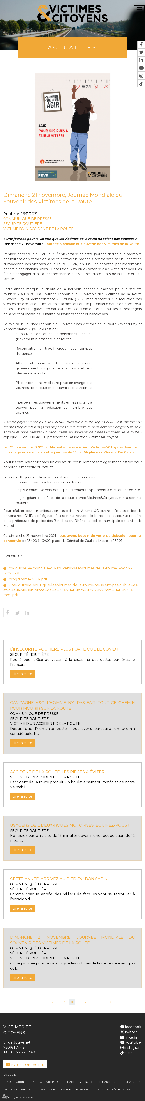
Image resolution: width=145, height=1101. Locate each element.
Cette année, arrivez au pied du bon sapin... (60, 878)
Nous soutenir (15, 1089)
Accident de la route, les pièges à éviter (57, 771)
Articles (133, 1089)
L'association (14, 1081)
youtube (132, 1042)
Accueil (10, 1074)
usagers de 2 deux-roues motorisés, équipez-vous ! (69, 825)
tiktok (129, 1053)
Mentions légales (110, 1089)
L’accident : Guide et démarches (91, 1081)
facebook (132, 1027)
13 (92, 1001)
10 (71, 1001)
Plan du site (85, 1089)
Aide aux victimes (46, 1081)
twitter (130, 1032)
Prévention (132, 1081)
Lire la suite (22, 674)
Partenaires (49, 1089)
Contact (67, 1089)
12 (85, 1001)
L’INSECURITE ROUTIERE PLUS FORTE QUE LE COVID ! (64, 649)
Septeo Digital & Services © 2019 (20, 1097)
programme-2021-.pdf (28, 579)
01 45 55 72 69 (23, 1052)
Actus (33, 1089)
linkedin (131, 1037)
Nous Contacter (28, 1065)
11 (79, 1001)
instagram (133, 1048)
